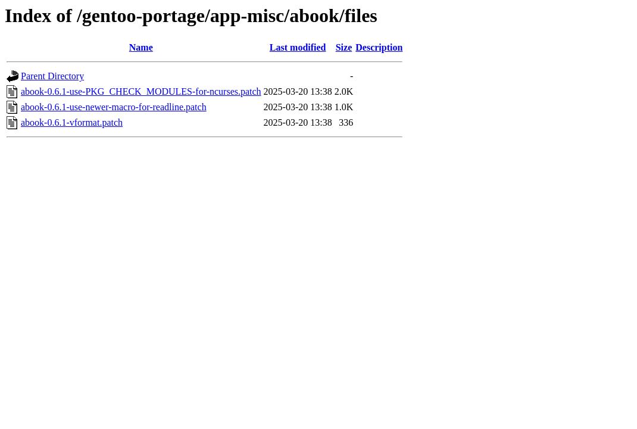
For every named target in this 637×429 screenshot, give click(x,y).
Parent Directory (52, 76)
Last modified (298, 47)
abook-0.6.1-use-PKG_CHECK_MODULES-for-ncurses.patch (141, 91)
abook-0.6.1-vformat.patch (72, 122)
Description (378, 47)
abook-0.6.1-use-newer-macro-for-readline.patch (114, 107)
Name (141, 47)
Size (344, 47)
